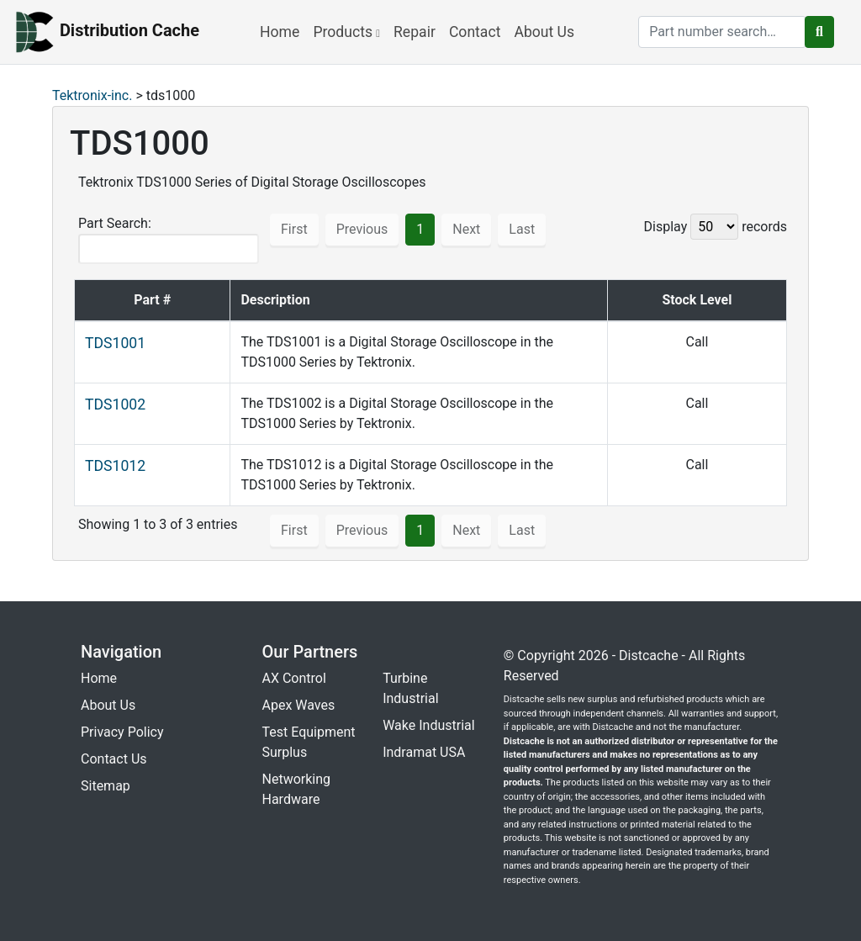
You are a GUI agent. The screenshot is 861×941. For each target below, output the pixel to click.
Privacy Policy (122, 732)
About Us (544, 32)
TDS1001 (115, 343)
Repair (415, 32)
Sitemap (105, 786)
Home (279, 32)
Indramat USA (424, 752)
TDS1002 (115, 404)
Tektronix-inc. (92, 95)
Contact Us (114, 759)
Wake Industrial (428, 725)
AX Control (294, 678)
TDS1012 (115, 465)
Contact (475, 32)
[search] (722, 32)
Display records (715, 227)
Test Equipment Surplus (309, 742)
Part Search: (168, 239)
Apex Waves (298, 705)
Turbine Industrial (410, 688)
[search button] (819, 32)
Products (346, 32)
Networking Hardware (296, 789)
